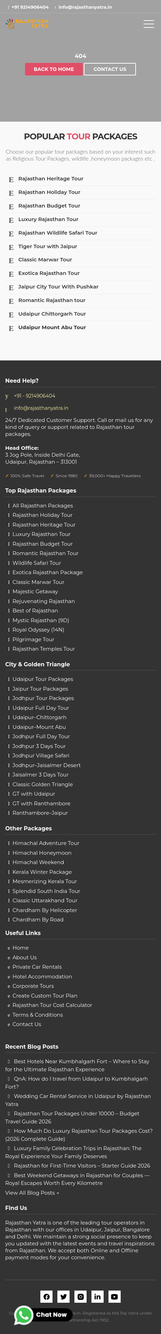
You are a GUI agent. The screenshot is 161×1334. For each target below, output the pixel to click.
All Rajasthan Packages (43, 505)
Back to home (54, 69)
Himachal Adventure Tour (46, 843)
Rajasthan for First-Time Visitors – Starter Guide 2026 (82, 1165)
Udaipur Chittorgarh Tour (46, 314)
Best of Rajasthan (35, 610)
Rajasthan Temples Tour (44, 648)
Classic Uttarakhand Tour (45, 900)
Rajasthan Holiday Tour (43, 193)
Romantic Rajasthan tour (46, 301)
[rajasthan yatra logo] (27, 23)
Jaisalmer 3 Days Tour (41, 774)
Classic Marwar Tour (39, 260)
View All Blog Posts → (32, 1192)
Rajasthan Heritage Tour (44, 179)
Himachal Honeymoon (42, 852)
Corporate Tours (33, 986)
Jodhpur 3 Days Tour (39, 746)
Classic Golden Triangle (43, 784)
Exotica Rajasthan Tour (43, 274)
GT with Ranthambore (42, 803)
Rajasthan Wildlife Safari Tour (51, 233)
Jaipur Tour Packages (40, 688)
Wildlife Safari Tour (37, 563)
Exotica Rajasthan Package (48, 572)
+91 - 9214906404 (34, 396)
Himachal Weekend (38, 862)
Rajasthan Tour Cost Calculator (52, 1005)
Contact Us (110, 69)
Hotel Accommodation (42, 976)
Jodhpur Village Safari (41, 755)
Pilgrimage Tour (33, 639)
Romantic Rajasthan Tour (46, 553)
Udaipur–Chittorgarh (39, 717)
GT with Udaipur (34, 793)
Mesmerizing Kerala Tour (45, 881)
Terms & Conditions (38, 1014)
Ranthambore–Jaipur (40, 813)
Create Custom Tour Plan (45, 995)
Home (21, 947)
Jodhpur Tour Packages (43, 698)
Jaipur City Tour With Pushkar (52, 287)
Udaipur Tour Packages (43, 679)
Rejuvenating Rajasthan (44, 601)
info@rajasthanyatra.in (41, 408)
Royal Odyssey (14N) (38, 629)
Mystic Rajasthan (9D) (41, 620)
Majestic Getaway (35, 591)
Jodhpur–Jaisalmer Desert (47, 765)
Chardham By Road (38, 919)
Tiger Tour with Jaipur (41, 247)
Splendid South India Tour (46, 891)
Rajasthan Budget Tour (43, 206)
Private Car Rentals (37, 966)
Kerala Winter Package (42, 872)
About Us (25, 957)
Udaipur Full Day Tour (41, 708)
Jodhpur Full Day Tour (41, 736)
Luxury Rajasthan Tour (42, 220)
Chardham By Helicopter (45, 910)
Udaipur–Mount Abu (39, 727)
